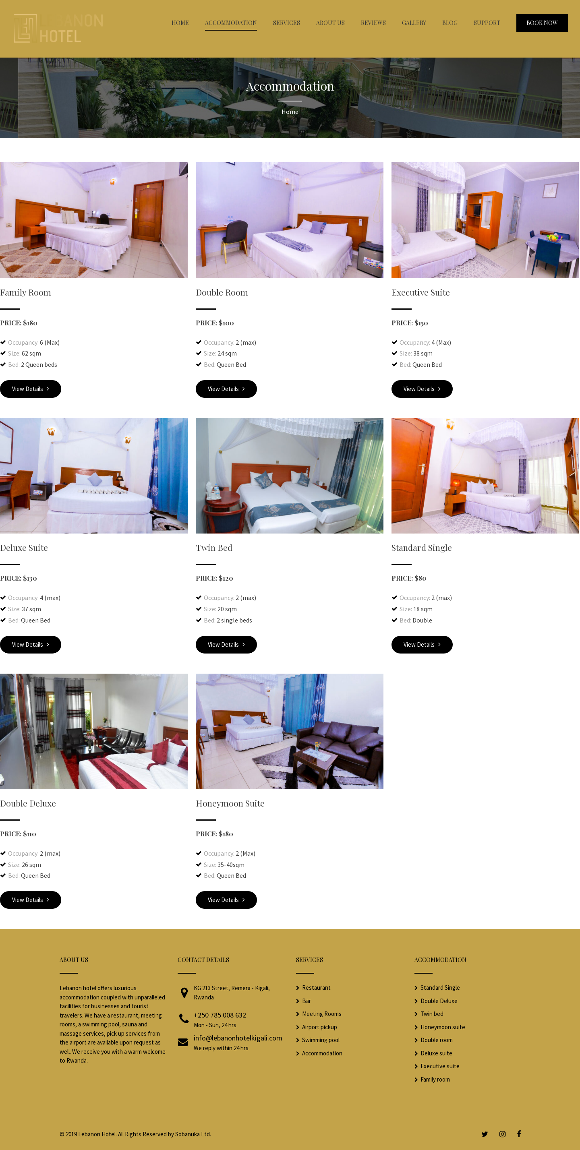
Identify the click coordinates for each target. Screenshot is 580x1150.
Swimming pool (321, 1040)
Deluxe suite (436, 1053)
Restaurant (316, 987)
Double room (436, 1040)
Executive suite (440, 1066)
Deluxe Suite (24, 547)
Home (290, 112)
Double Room (222, 292)
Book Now (542, 23)
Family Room (25, 292)
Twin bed (431, 1014)
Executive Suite (421, 292)
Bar (306, 1001)
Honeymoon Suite (230, 803)
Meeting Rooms (322, 1014)
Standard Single (422, 547)
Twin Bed (214, 547)
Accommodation (322, 1053)
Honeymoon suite (442, 1027)
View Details (30, 389)
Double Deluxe (28, 803)
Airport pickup (319, 1027)
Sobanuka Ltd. (193, 1134)
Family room (435, 1079)
